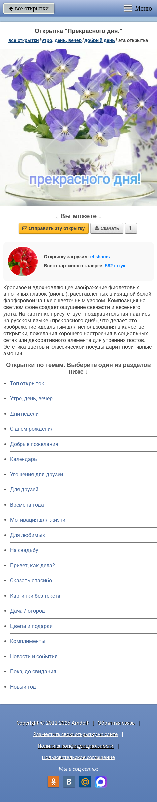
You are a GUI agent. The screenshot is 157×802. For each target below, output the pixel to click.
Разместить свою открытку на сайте (75, 734)
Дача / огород (27, 611)
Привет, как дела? (32, 565)
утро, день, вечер (62, 40)
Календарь (23, 459)
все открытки (29, 8)
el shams (100, 256)
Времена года (27, 505)
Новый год (23, 687)
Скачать (107, 228)
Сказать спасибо (31, 580)
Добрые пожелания (34, 444)
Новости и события (34, 656)
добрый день (99, 40)
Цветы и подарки (31, 626)
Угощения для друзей (36, 474)
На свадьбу (24, 550)
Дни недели (24, 414)
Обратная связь (116, 722)
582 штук (115, 265)
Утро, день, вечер (31, 398)
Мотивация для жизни (37, 520)
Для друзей (24, 489)
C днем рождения (32, 429)
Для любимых (27, 535)
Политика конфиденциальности (75, 745)
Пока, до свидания (33, 671)
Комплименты (27, 641)
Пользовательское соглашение (78, 757)
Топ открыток (27, 383)
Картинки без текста (35, 596)
